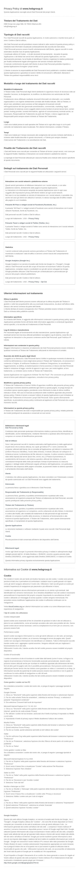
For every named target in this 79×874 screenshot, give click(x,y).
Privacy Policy (34, 218)
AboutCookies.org (15, 606)
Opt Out (44, 282)
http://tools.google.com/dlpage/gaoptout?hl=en (21, 863)
